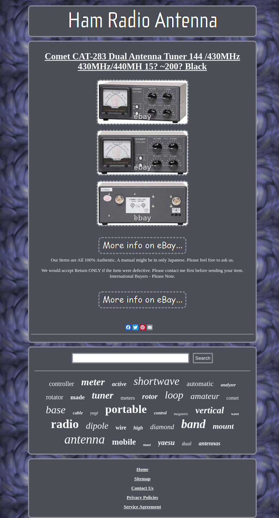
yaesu (166, 442)
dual (187, 443)
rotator (54, 397)
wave (235, 414)
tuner (102, 395)
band (193, 424)
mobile (124, 441)
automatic (200, 383)
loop (174, 395)
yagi (94, 412)
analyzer (228, 384)
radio (65, 424)
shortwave (156, 381)
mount (223, 426)
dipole (97, 426)
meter (92, 381)
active (119, 384)
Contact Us (142, 488)
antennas (209, 443)
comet (233, 398)
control (160, 412)
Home (142, 469)
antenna (84, 439)
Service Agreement (142, 506)
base (56, 409)
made (77, 397)
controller (61, 383)
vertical (209, 410)
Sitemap (142, 478)
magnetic (181, 414)
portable (126, 409)
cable (78, 412)
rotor (150, 396)
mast (147, 444)
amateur (205, 396)
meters (128, 398)
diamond (162, 427)
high (138, 428)
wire (121, 427)
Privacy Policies (142, 497)
